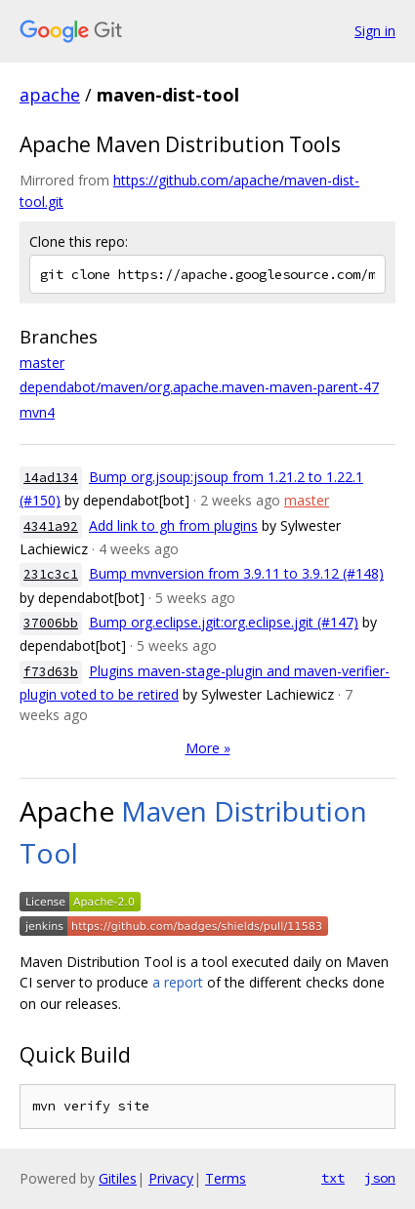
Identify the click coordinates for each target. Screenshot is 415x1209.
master (42, 362)
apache (50, 94)
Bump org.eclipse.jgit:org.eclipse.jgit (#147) (223, 622)
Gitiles (118, 1178)
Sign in (374, 30)
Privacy (170, 1178)
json (379, 1178)
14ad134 (50, 477)
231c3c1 (50, 574)
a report (177, 982)
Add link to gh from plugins (173, 525)
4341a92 (50, 526)
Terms (225, 1178)
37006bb (50, 623)
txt (333, 1178)
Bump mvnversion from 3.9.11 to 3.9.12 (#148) (236, 573)
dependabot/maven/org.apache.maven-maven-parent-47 (199, 387)
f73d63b (50, 672)
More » (208, 748)
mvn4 (37, 412)
